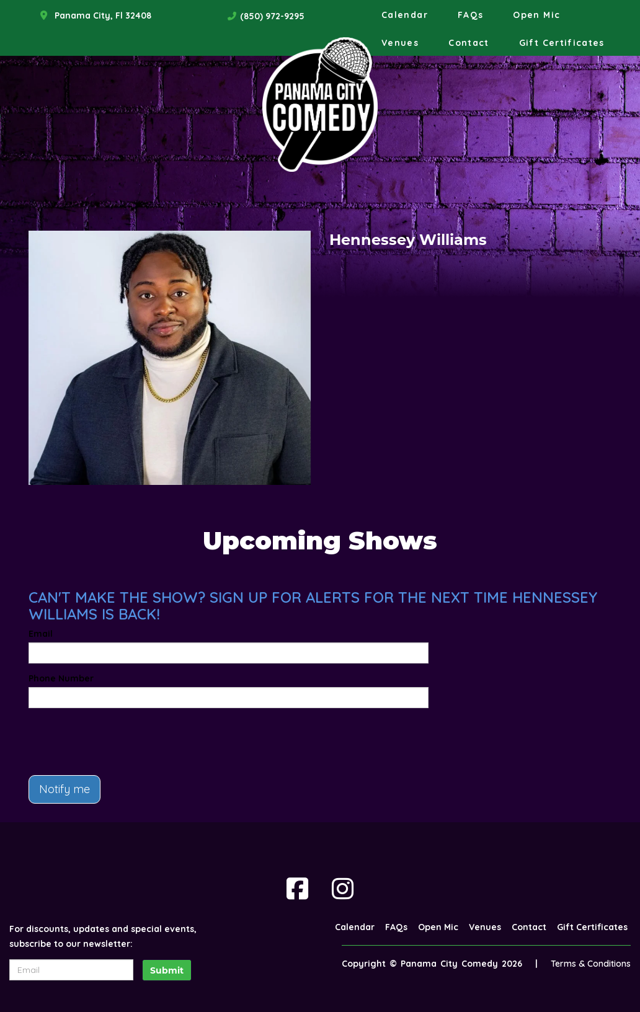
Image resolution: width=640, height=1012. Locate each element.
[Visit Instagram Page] (342, 888)
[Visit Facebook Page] (297, 888)
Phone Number (61, 678)
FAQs (470, 14)
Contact (468, 42)
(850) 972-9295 (272, 16)
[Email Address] (71, 969)
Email (41, 633)
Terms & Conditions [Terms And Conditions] (591, 963)
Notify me (64, 789)
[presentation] (123, 741)
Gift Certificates (562, 42)
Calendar (404, 14)
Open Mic (536, 14)
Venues (400, 42)
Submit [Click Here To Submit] (167, 970)
